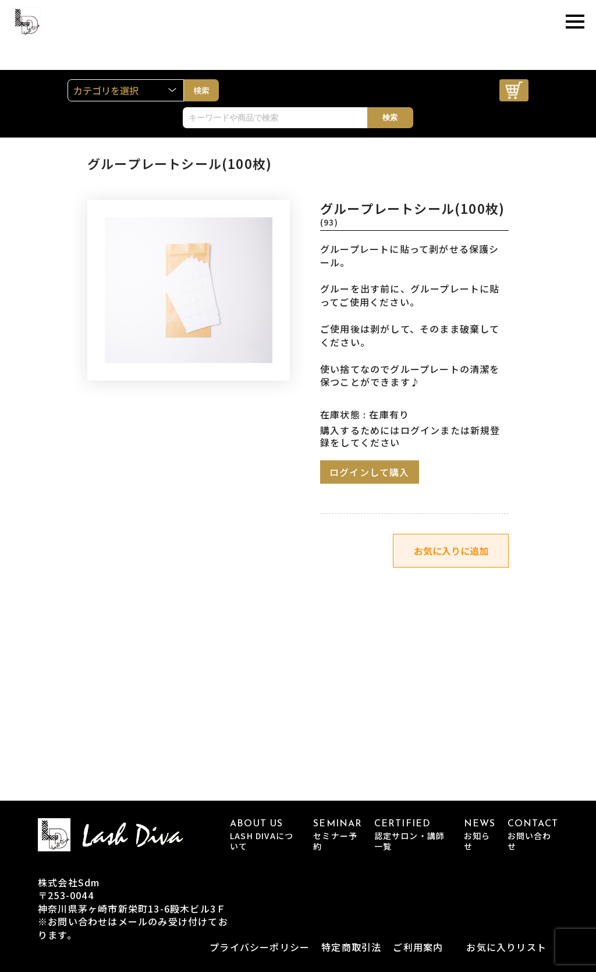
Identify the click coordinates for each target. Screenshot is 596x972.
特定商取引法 (351, 947)
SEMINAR (337, 835)
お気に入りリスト (506, 947)
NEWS (480, 835)
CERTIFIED (413, 835)
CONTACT (533, 835)
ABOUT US (265, 835)
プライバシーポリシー (260, 947)
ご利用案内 (418, 947)
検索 (390, 117)
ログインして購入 (369, 472)
